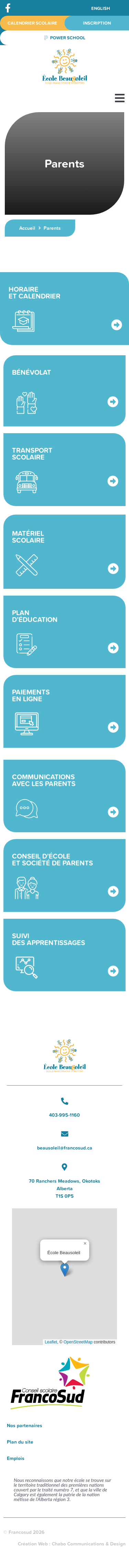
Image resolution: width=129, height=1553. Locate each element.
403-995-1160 (64, 1115)
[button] (120, 98)
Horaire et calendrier (34, 292)
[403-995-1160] (64, 1101)
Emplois (15, 1458)
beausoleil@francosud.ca (64, 1147)
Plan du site (20, 1441)
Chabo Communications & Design (89, 1543)
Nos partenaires (24, 1425)
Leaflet (51, 1342)
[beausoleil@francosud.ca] (64, 1134)
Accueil (27, 228)
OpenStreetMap (78, 1342)
